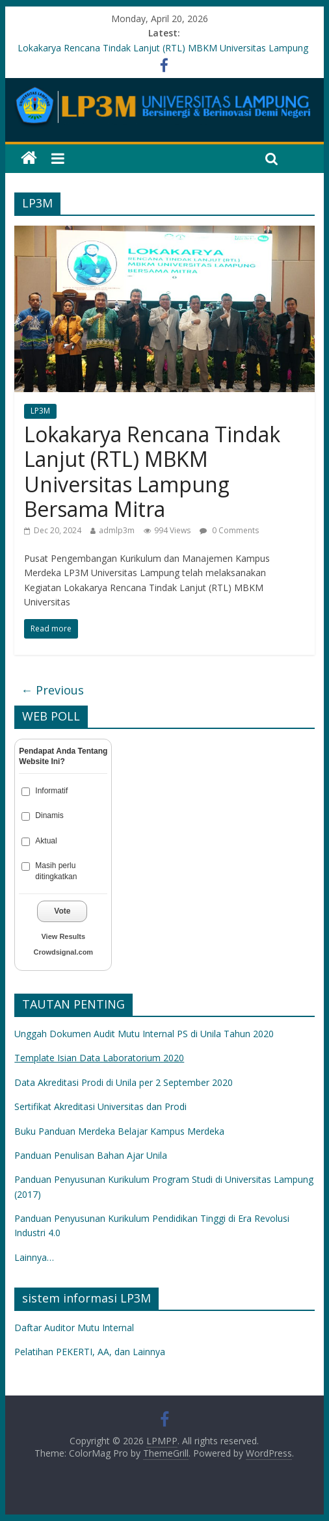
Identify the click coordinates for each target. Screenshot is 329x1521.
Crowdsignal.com (63, 952)
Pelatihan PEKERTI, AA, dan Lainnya (89, 1351)
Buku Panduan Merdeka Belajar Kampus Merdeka (119, 1131)
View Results (63, 936)
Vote (62, 911)
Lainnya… (34, 1257)
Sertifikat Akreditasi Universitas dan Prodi (100, 1106)
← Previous (52, 690)
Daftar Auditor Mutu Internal (74, 1327)
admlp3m (117, 530)
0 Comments (229, 530)
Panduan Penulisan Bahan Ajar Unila (90, 1155)
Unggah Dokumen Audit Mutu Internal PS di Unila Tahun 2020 (144, 1033)
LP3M (40, 410)
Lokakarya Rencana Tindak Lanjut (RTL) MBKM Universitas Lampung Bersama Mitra (152, 471)
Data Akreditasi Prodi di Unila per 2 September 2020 (123, 1082)
